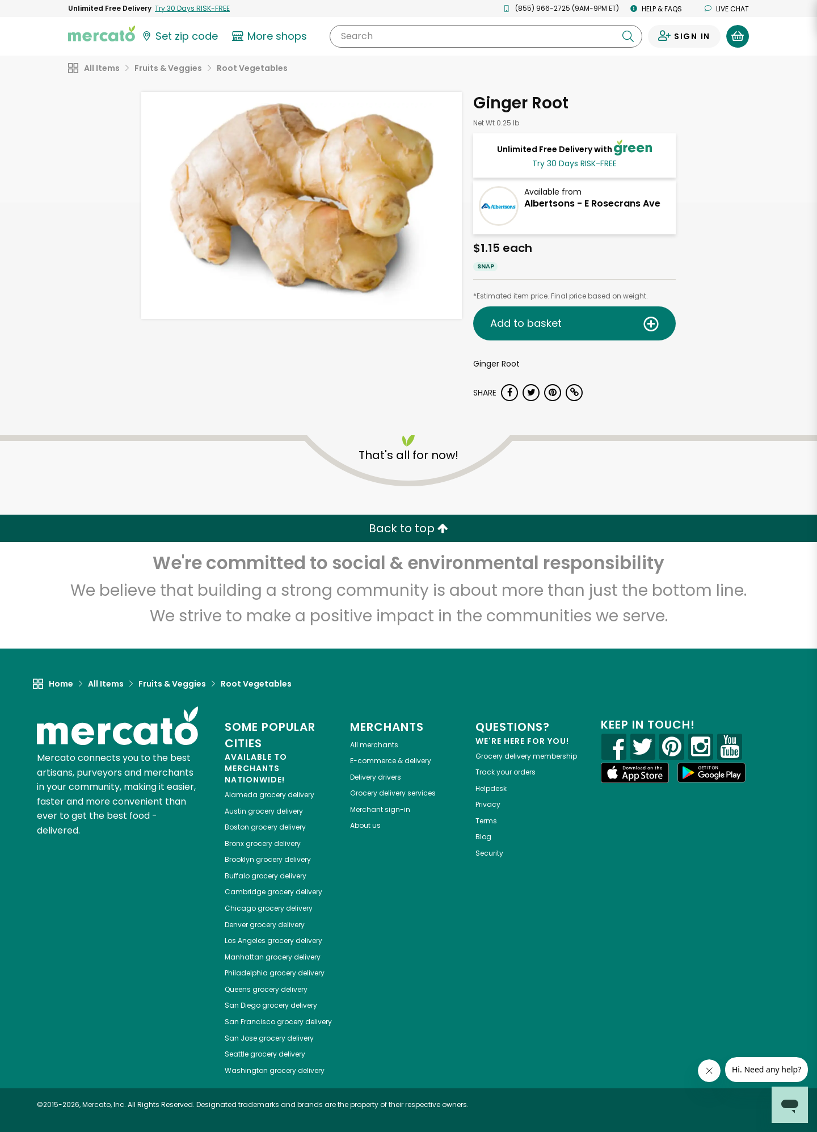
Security (489, 853)
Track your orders (505, 772)
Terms (486, 821)
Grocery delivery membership (526, 756)
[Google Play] (711, 772)
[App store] (635, 773)
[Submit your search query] (628, 36)
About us (365, 825)
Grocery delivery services (393, 793)
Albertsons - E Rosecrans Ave (592, 203)
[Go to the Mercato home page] (101, 32)
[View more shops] (271, 36)
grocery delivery (269, 794)
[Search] (486, 36)
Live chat (727, 9)
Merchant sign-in (380, 809)
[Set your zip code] (179, 36)
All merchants (374, 745)
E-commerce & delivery (390, 760)
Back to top (408, 528)
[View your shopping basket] (737, 36)
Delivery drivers (375, 777)
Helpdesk (491, 788)
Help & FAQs (656, 9)
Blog (483, 836)
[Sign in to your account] (684, 36)
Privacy (487, 804)
